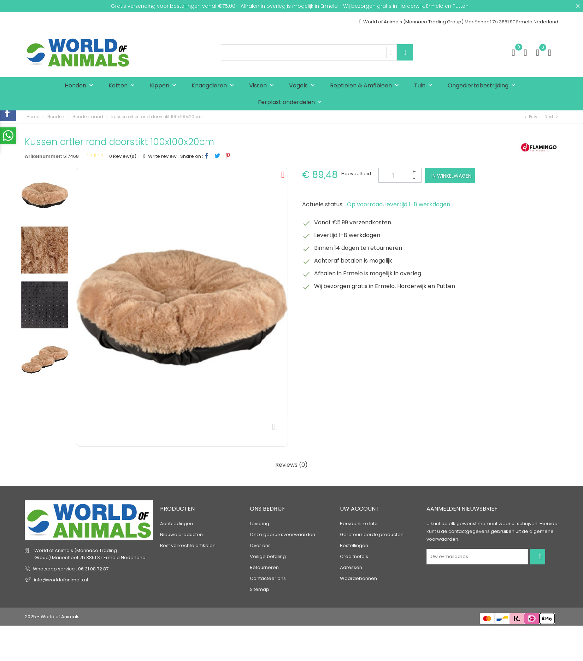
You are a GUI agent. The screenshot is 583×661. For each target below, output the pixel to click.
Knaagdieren (214, 86)
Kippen (164, 86)
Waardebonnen (358, 578)
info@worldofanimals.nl (61, 579)
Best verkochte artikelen (188, 545)
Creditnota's (354, 556)
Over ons (260, 545)
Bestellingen (354, 545)
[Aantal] (400, 175)
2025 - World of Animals (52, 616)
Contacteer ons (268, 578)
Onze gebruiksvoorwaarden (282, 534)
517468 (71, 156)
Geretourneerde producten (372, 534)
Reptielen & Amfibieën (366, 86)
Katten (123, 86)
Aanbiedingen (176, 523)
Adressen (351, 567)
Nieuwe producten (181, 534)
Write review (162, 156)
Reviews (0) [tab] (291, 465)
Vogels (303, 86)
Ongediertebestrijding (483, 86)
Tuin (425, 86)
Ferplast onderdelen (291, 102)
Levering (259, 523)
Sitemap (259, 589)
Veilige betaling (268, 556)
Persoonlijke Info (359, 523)
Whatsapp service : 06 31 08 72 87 (70, 568)
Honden (80, 86)
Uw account (359, 509)
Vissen (263, 86)
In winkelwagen (451, 175)
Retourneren (264, 567)
